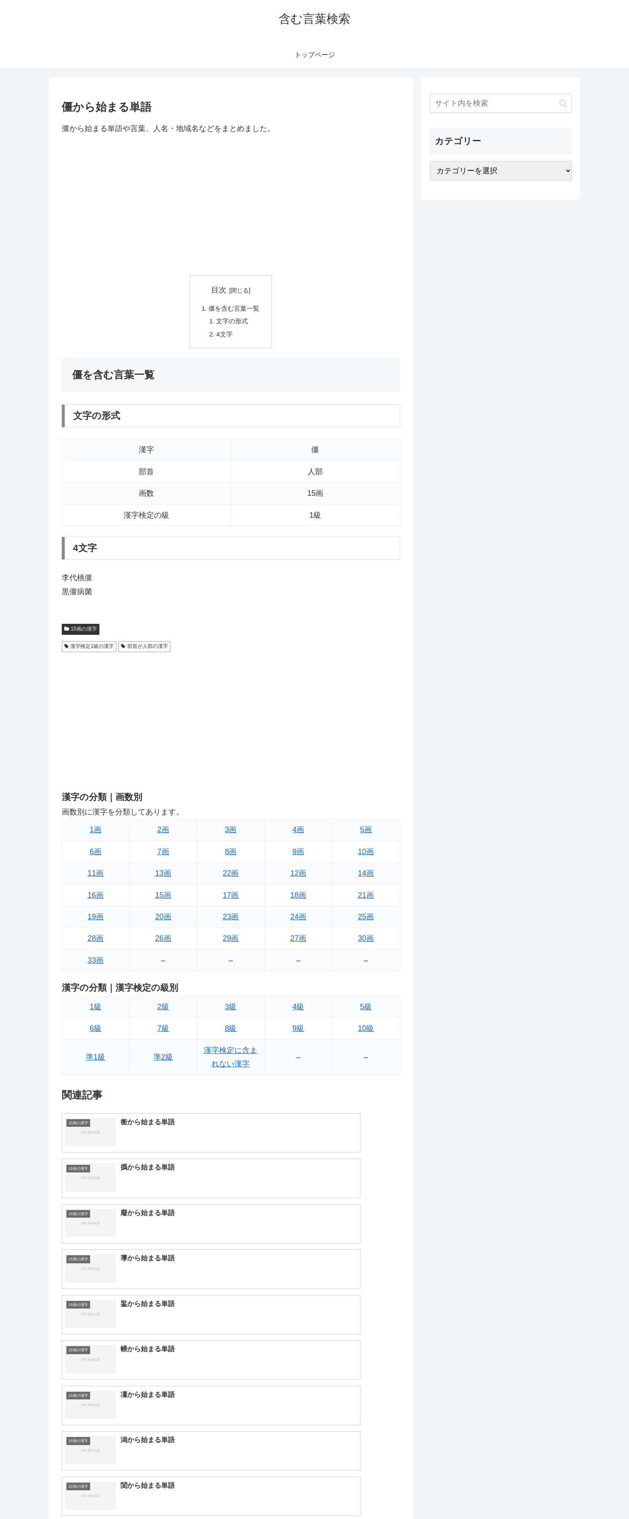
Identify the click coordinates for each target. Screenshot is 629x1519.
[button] (563, 103)
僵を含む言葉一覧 (234, 309)
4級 (298, 1009)
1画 (96, 832)
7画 (163, 854)
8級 (230, 1031)
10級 (366, 1031)
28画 (96, 941)
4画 (298, 832)
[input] (501, 103)
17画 (230, 898)
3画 (230, 832)
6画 (96, 854)
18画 (298, 898)
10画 (366, 854)
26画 (163, 941)
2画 (163, 832)
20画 (163, 919)
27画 (298, 941)
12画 (298, 876)
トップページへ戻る (477, 1492)
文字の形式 (232, 322)
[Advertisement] (231, 205)
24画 (298, 919)
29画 (230, 941)
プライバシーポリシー (542, 1492)
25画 (366, 919)
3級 (230, 1009)
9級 (298, 1031)
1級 (96, 1009)
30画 (366, 941)
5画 (366, 832)
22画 (230, 876)
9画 (298, 854)
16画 (96, 898)
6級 (96, 1031)
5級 (366, 1009)
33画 (96, 963)
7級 (163, 1031)
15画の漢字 (80, 632)
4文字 (224, 336)
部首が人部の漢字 (144, 649)
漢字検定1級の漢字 (89, 649)
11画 (96, 876)
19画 (96, 919)
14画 (366, 876)
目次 (218, 290)
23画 (230, 919)
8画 (230, 854)
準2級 (163, 1060)
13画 (163, 876)
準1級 (95, 1060)
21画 (366, 898)
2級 (163, 1009)
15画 (163, 898)
